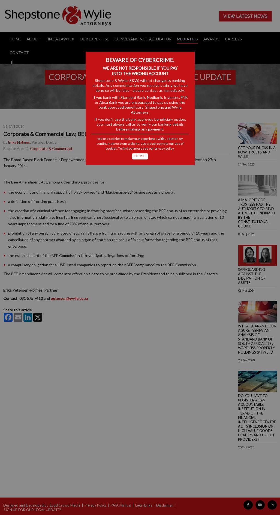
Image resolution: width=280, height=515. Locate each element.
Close (140, 156)
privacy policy (164, 148)
